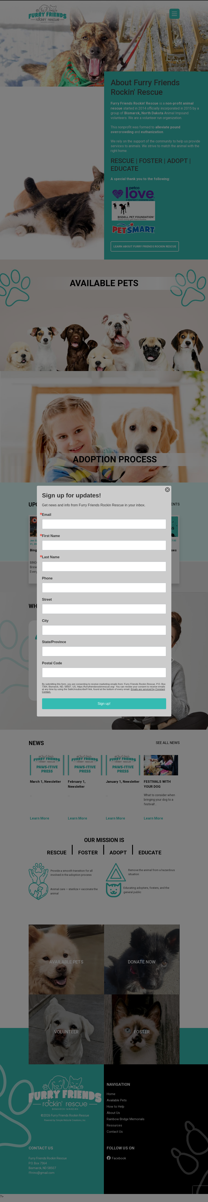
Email (46, 514)
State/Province (54, 642)
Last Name (51, 557)
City (45, 621)
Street (47, 599)
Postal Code (52, 663)
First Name (51, 536)
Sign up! (104, 703)
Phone (47, 578)
